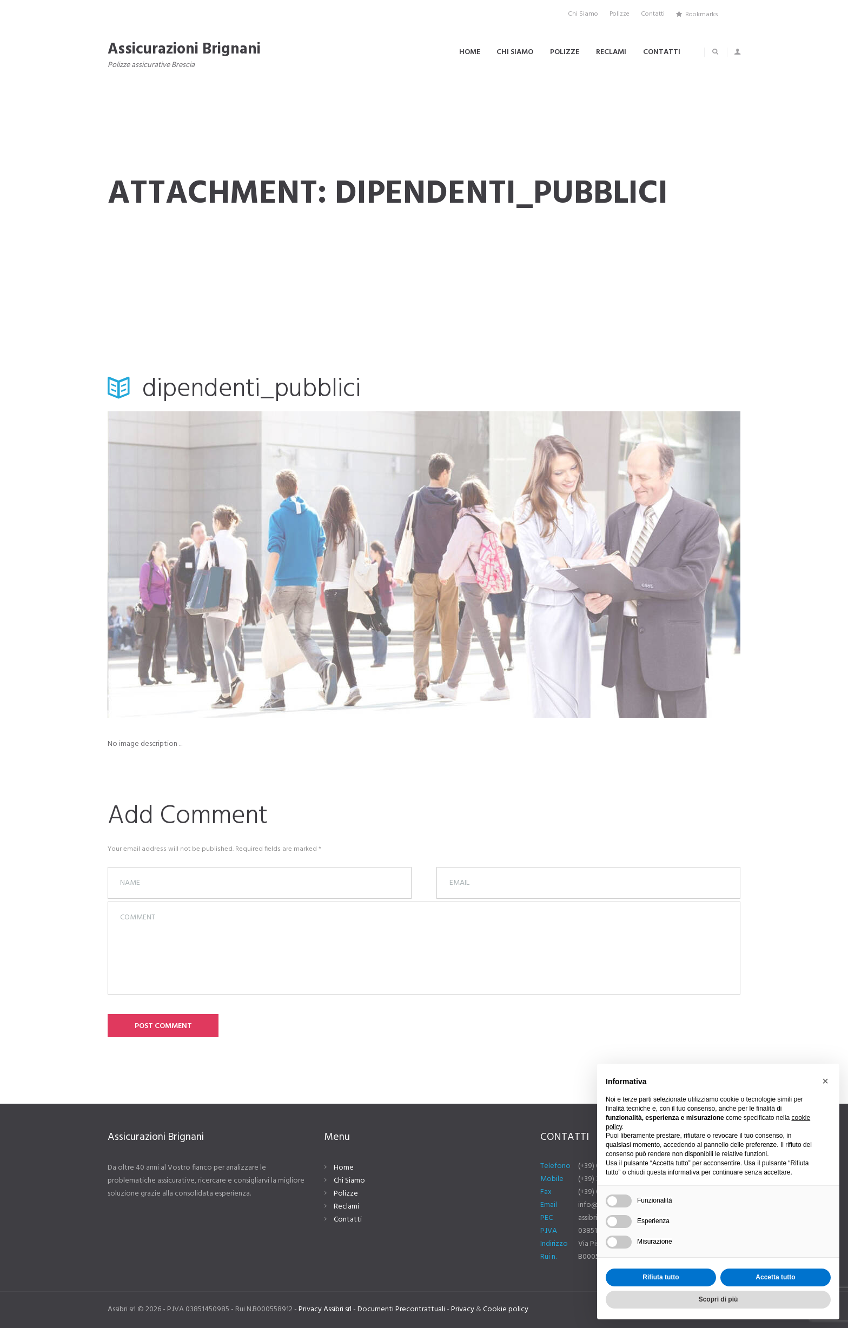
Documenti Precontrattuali (401, 1309)
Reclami (346, 1206)
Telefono (555, 1166)
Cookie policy (505, 1309)
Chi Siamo (349, 1180)
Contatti (348, 1219)
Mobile (552, 1179)
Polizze (346, 1193)
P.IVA (548, 1231)
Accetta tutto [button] (775, 1277)
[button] (825, 1081)
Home (344, 1168)
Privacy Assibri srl (325, 1309)
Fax (546, 1192)
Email (548, 1205)
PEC (546, 1218)
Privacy (462, 1309)
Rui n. (548, 1257)
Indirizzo (554, 1244)
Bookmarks (701, 14)
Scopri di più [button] (718, 1299)
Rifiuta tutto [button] (660, 1277)
